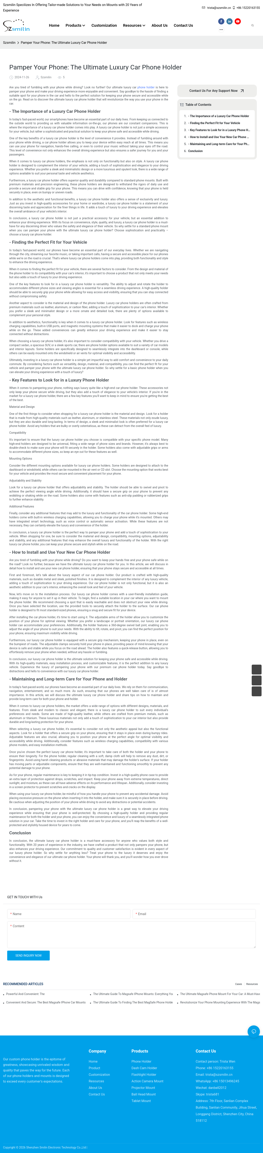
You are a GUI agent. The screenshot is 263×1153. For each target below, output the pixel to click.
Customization (99, 1075)
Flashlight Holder (144, 1075)
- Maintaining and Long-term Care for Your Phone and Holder (219, 144)
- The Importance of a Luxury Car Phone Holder (218, 116)
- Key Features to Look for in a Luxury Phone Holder (219, 130)
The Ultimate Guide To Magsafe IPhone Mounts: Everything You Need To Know (133, 994)
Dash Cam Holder (144, 1068)
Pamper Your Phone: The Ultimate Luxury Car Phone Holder (64, 43)
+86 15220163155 (246, 7)
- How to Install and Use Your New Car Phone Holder (219, 137)
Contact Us (97, 1094)
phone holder (146, 87)
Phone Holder (141, 1061)
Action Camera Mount (147, 1081)
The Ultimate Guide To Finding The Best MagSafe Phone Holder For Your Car (133, 1002)
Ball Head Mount (144, 1094)
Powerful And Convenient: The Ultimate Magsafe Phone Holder (25, 994)
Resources (252, 984)
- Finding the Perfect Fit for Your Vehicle (214, 123)
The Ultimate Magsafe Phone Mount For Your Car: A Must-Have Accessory (220, 994)
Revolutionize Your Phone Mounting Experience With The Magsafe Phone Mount (220, 1002)
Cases (238, 984)
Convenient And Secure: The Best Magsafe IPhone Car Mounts (46, 1002)
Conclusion (195, 151)
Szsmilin (9, 43)
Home (93, 1061)
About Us (95, 1088)
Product (94, 1068)
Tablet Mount (141, 1101)
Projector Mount (143, 1088)
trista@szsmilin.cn (216, 7)
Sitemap (93, 1147)
